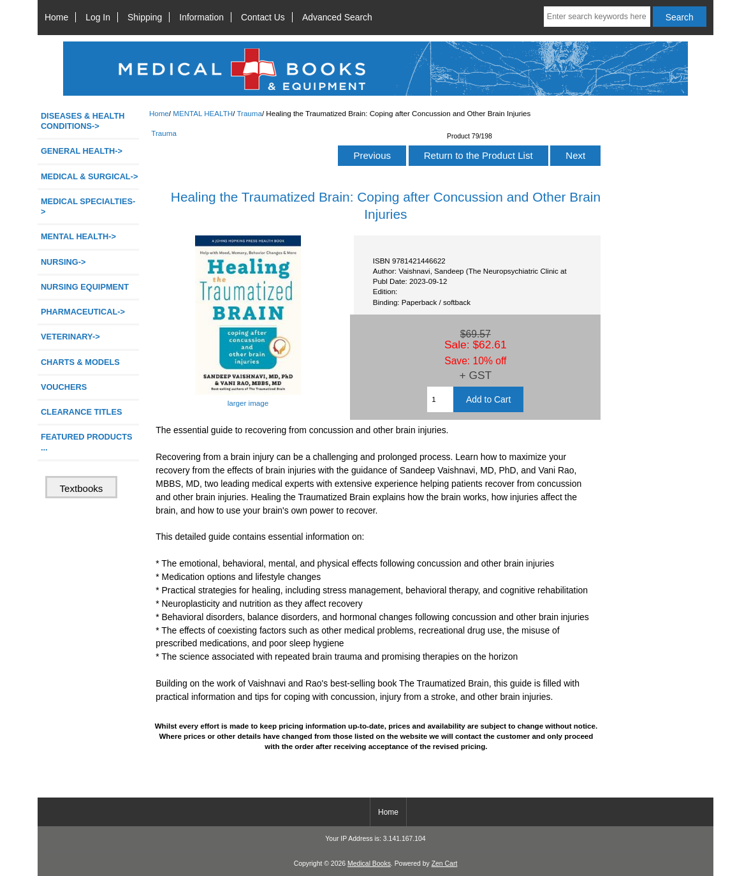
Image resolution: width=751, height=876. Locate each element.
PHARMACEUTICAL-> (83, 311)
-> (78, 236)
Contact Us (263, 17)
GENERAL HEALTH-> (81, 151)
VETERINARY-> (70, 336)
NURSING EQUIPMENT (85, 287)
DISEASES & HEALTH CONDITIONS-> (83, 121)
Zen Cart (445, 863)
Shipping (145, 17)
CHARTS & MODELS (80, 362)
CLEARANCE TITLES (81, 412)
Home (56, 17)
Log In (97, 17)
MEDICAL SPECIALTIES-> (88, 206)
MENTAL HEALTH (203, 113)
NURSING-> (63, 262)
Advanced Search (337, 17)
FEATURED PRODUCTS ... (87, 442)
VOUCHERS (64, 387)
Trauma (249, 113)
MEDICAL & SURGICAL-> (89, 176)
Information (201, 17)
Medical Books (369, 863)
